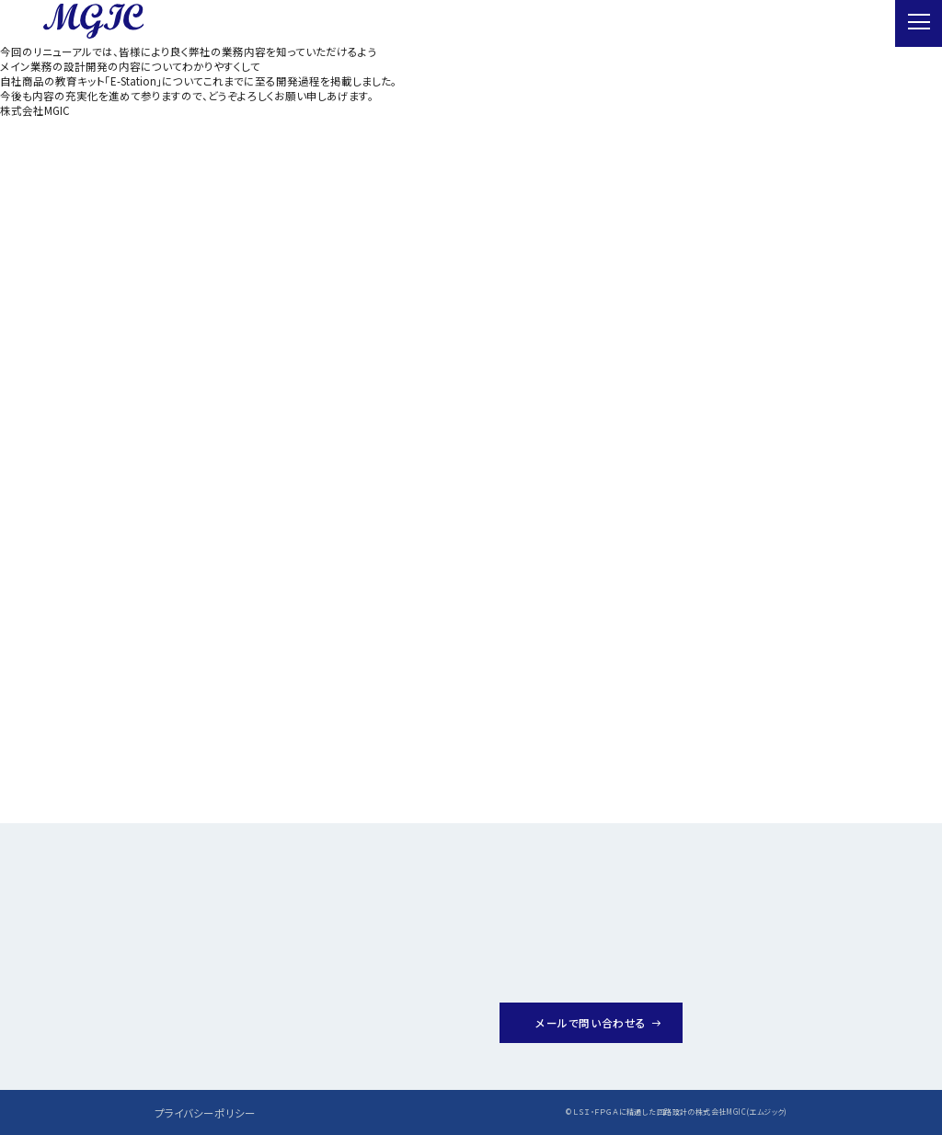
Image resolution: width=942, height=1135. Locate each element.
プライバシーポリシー (205, 1113)
